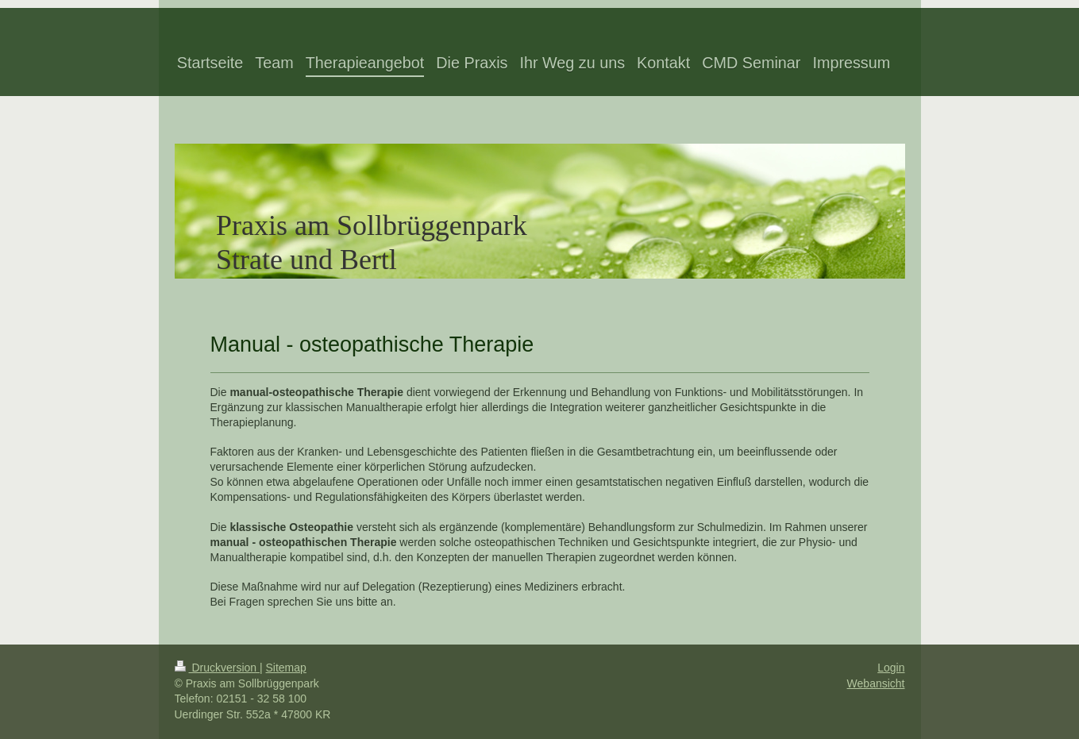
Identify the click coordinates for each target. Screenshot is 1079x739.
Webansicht (876, 683)
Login (890, 667)
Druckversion (217, 667)
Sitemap (286, 667)
